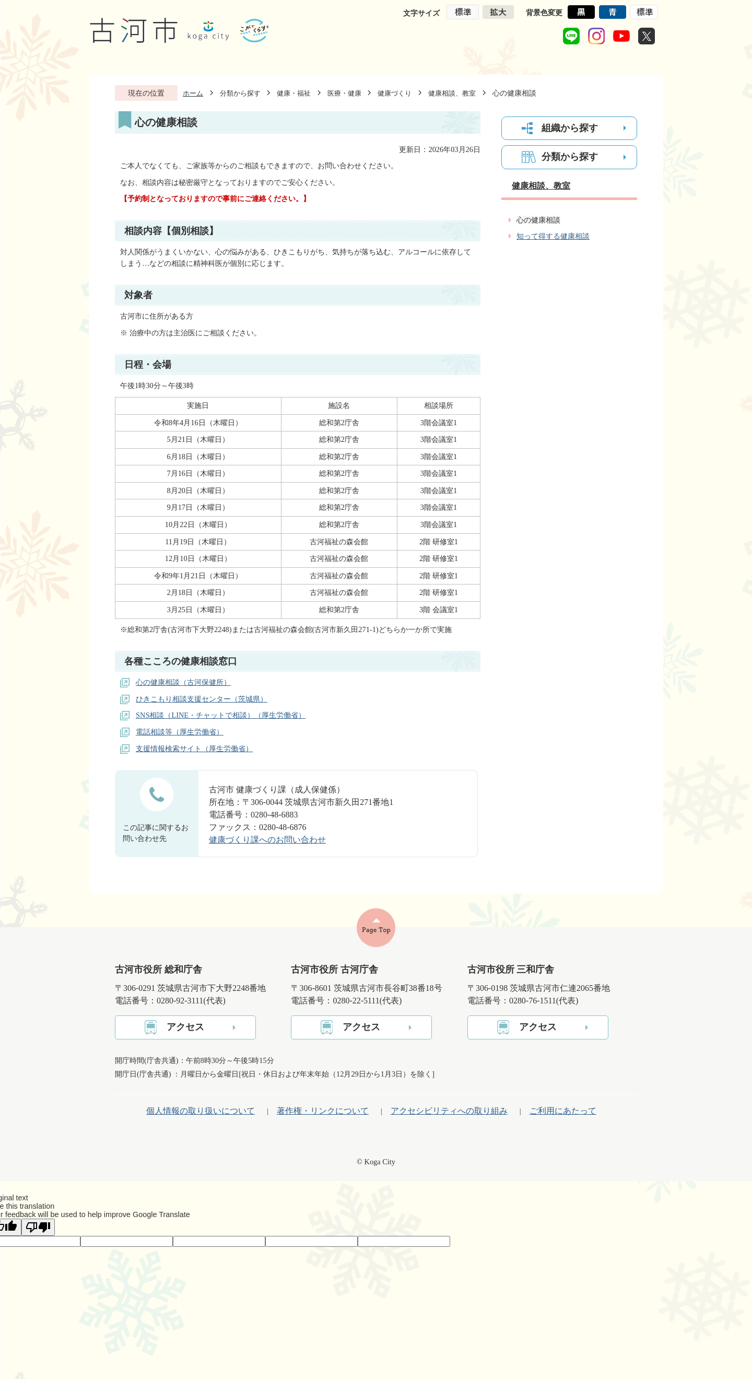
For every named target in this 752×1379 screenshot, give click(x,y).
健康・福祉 (294, 93)
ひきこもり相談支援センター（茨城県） (201, 699)
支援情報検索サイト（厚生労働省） (194, 748)
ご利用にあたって (563, 1110)
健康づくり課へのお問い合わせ (267, 839)
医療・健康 (344, 93)
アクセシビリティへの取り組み (449, 1110)
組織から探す (570, 128)
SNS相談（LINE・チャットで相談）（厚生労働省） (221, 715)
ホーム (193, 93)
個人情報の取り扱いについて (200, 1110)
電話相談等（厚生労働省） (180, 732)
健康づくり (395, 93)
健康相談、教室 (452, 93)
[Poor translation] (38, 1227)
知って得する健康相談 (553, 236)
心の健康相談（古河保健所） (183, 682)
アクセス (185, 1027)
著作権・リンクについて (323, 1110)
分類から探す (240, 93)
